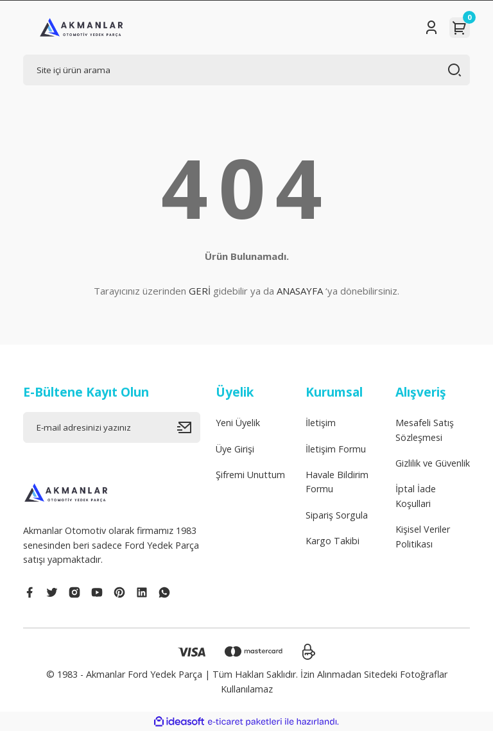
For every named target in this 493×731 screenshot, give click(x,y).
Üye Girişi (235, 449)
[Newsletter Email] (111, 427)
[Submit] (188, 427)
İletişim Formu (336, 449)
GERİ (200, 290)
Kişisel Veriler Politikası (422, 536)
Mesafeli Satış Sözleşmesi (424, 430)
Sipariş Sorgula (337, 515)
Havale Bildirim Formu (337, 482)
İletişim (321, 423)
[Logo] (82, 27)
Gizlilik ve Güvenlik (432, 463)
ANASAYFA (300, 290)
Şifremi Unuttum (250, 475)
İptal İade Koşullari (415, 496)
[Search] (246, 70)
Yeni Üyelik (238, 423)
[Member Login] (431, 27)
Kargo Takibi (332, 541)
